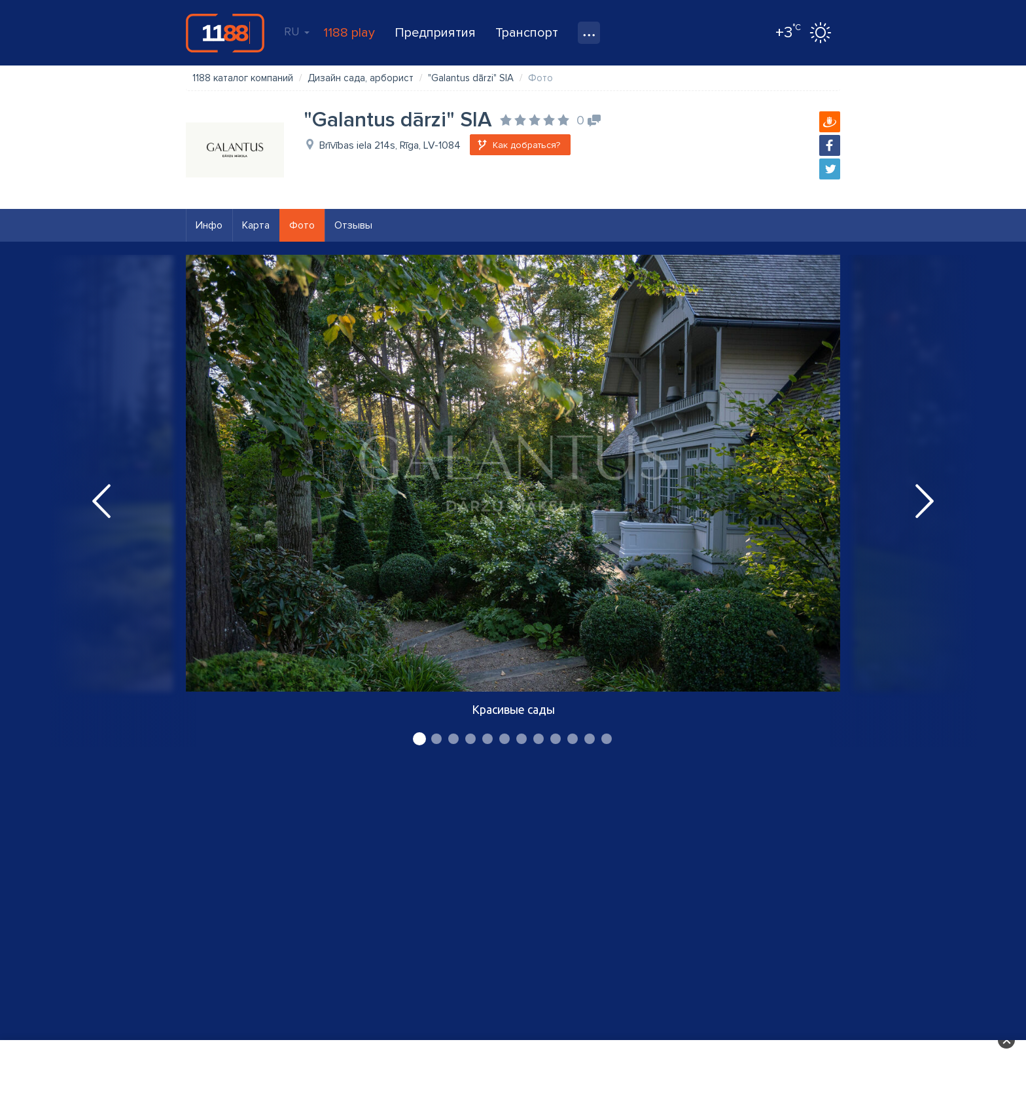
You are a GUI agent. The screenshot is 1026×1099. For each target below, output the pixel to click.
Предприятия (435, 33)
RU (297, 31)
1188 (225, 32)
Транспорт (526, 33)
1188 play (349, 33)
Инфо (209, 225)
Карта (256, 225)
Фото (302, 225)
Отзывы (353, 225)
